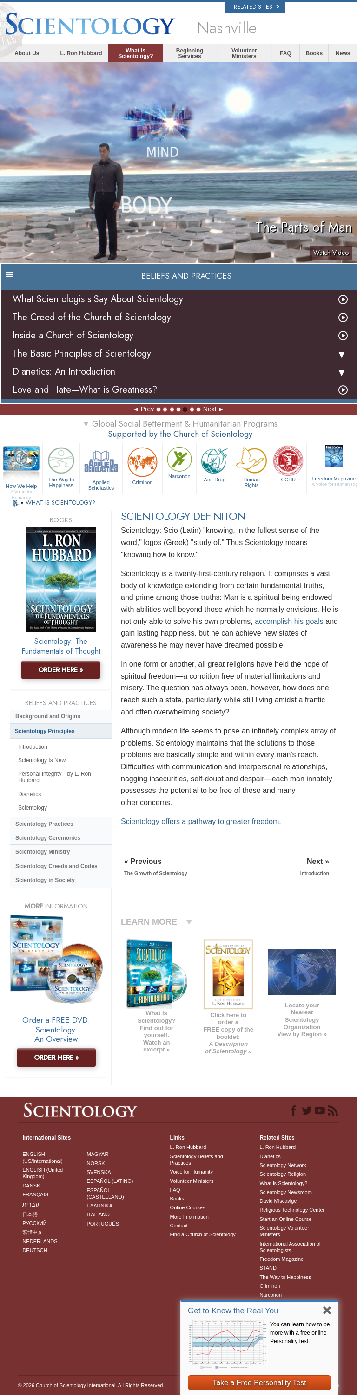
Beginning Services (190, 53)
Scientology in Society (45, 880)
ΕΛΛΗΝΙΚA (100, 1205)
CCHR (288, 463)
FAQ (285, 53)
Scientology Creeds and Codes (56, 866)
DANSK (31, 1185)
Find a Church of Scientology (203, 1234)
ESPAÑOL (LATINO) (110, 1181)
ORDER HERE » (60, 670)
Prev (147, 409)
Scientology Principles (45, 731)
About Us (26, 53)
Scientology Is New (42, 760)
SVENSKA (99, 1172)
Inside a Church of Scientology (73, 335)
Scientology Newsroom (285, 1192)
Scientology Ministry (42, 852)
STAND (267, 1268)
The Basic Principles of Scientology (82, 353)
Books (314, 53)
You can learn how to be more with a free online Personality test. (300, 1332)
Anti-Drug (215, 463)
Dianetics (29, 794)
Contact (179, 1225)
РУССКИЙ (34, 1223)
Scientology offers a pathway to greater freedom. (201, 821)
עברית (31, 1204)
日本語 (30, 1214)
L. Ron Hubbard (81, 53)
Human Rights (251, 466)
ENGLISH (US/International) (42, 1157)
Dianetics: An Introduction (64, 371)
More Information (189, 1217)
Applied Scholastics (101, 467)
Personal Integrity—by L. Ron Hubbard (54, 777)
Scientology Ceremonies (47, 838)
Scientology (32, 808)
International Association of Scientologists (289, 1247)
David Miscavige (278, 1201)
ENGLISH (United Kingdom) (42, 1173)
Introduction (32, 747)
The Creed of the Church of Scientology (92, 317)
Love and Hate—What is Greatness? (85, 389)
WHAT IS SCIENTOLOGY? (60, 502)
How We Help (21, 486)
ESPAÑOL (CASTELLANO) (105, 1193)
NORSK (96, 1163)
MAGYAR (98, 1154)
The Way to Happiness (61, 466)
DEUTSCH (34, 1250)
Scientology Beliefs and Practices (196, 1160)
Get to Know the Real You (233, 1310)
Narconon (179, 462)
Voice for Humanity (191, 1171)
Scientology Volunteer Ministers (284, 1231)
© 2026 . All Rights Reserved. (91, 1385)
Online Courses (187, 1207)
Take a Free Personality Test (259, 1383)
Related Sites (256, 7)
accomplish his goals (289, 621)
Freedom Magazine (281, 1259)
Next (210, 409)
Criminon (142, 465)
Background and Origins (47, 716)
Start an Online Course (285, 1219)
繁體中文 (32, 1232)
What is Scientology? (135, 53)
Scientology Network (282, 1165)
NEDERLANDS (39, 1241)
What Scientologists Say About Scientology (98, 299)
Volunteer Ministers (244, 53)
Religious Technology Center (291, 1210)
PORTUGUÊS (103, 1223)
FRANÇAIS (35, 1194)
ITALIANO (98, 1214)
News (343, 53)
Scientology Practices (44, 824)
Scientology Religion (282, 1174)
